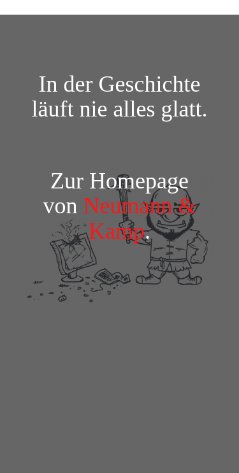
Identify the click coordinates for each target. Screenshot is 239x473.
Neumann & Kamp (139, 218)
